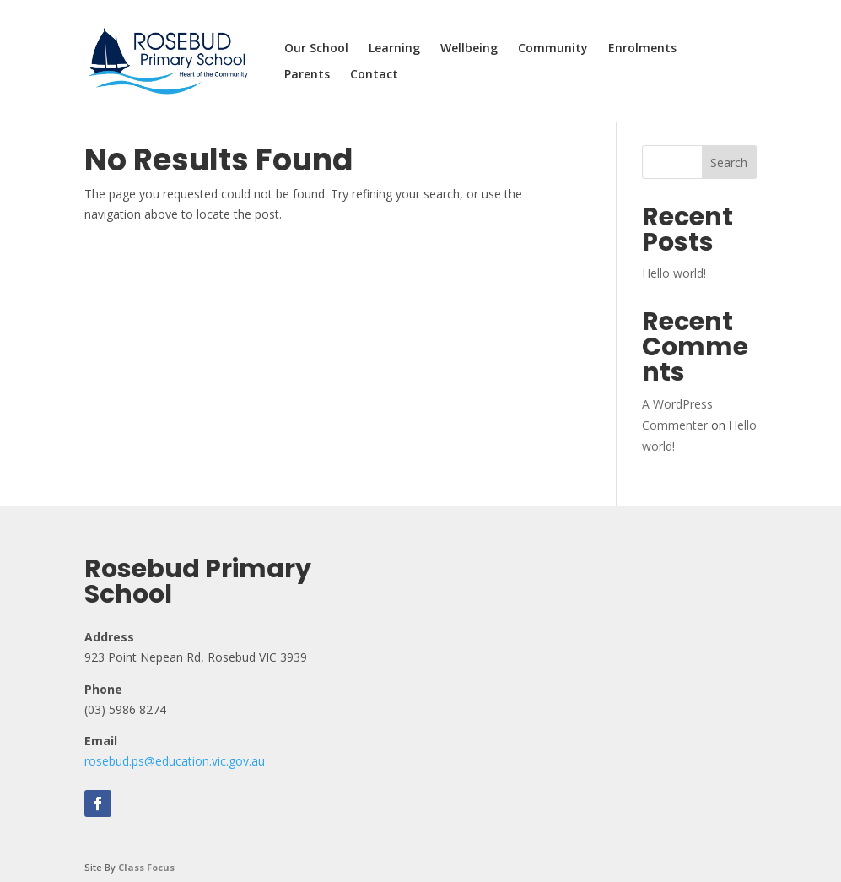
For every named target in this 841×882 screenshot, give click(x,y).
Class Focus (146, 867)
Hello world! (674, 273)
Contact (374, 75)
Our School (316, 49)
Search (728, 162)
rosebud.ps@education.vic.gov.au (174, 761)
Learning (394, 49)
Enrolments (642, 49)
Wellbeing (469, 49)
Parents (307, 75)
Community (553, 49)
